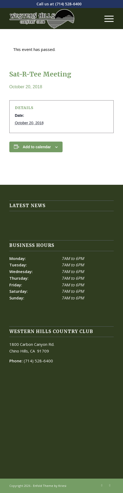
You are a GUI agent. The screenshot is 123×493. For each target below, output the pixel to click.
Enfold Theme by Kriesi (49, 486)
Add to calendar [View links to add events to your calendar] (37, 147)
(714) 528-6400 (68, 3)
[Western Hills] (51, 18)
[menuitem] (106, 18)
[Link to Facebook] (102, 485)
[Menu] (106, 18)
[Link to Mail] (110, 485)
